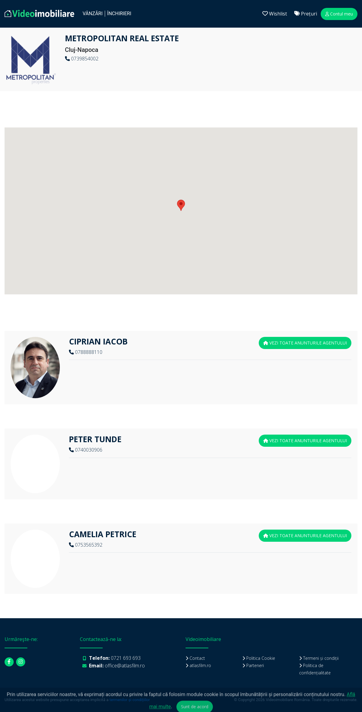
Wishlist (274, 13)
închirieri (119, 13)
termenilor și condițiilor (129, 699)
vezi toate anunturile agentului (305, 343)
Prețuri (305, 13)
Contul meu (339, 14)
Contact (197, 658)
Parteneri (255, 665)
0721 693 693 (126, 658)
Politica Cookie (260, 658)
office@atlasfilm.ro (125, 665)
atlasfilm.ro (200, 665)
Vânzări (93, 13)
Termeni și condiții (321, 658)
